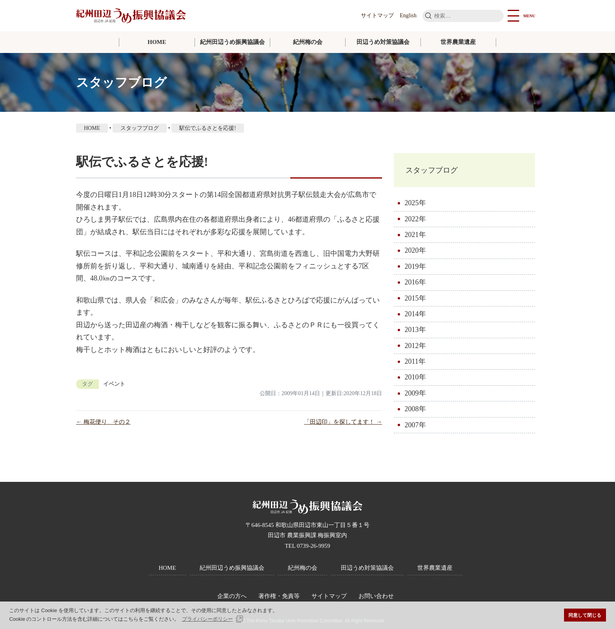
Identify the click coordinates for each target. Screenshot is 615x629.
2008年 (415, 413)
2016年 (415, 286)
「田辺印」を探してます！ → (343, 422)
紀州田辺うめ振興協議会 (232, 42)
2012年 (415, 349)
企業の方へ (232, 596)
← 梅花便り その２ (103, 422)
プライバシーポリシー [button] (207, 619)
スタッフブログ (443, 171)
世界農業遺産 (458, 42)
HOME (156, 42)
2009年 (415, 397)
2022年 (415, 222)
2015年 (415, 302)
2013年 (415, 333)
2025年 (415, 206)
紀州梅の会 (307, 42)
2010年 (415, 381)
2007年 (415, 428)
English (408, 15)
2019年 (415, 270)
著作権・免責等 (279, 596)
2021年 (415, 238)
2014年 (415, 317)
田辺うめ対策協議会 (383, 42)
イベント (114, 384)
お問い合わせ (376, 596)
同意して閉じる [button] (584, 615)
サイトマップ (377, 15)
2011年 (415, 365)
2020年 (415, 254)
